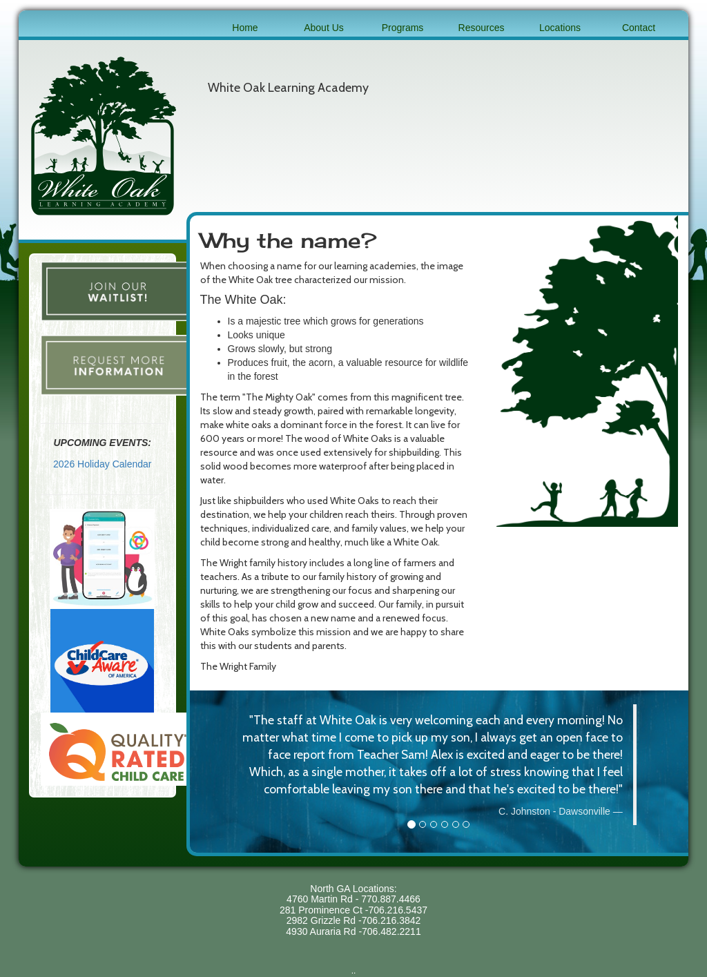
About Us (324, 27)
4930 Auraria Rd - (324, 931)
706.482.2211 (391, 931)
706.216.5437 (397, 910)
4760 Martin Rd (320, 899)
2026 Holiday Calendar (102, 464)
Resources (481, 27)
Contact (638, 27)
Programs (403, 27)
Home (245, 27)
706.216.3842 (391, 920)
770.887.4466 (390, 899)
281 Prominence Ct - (324, 910)
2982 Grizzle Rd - (324, 920)
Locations (560, 27)
